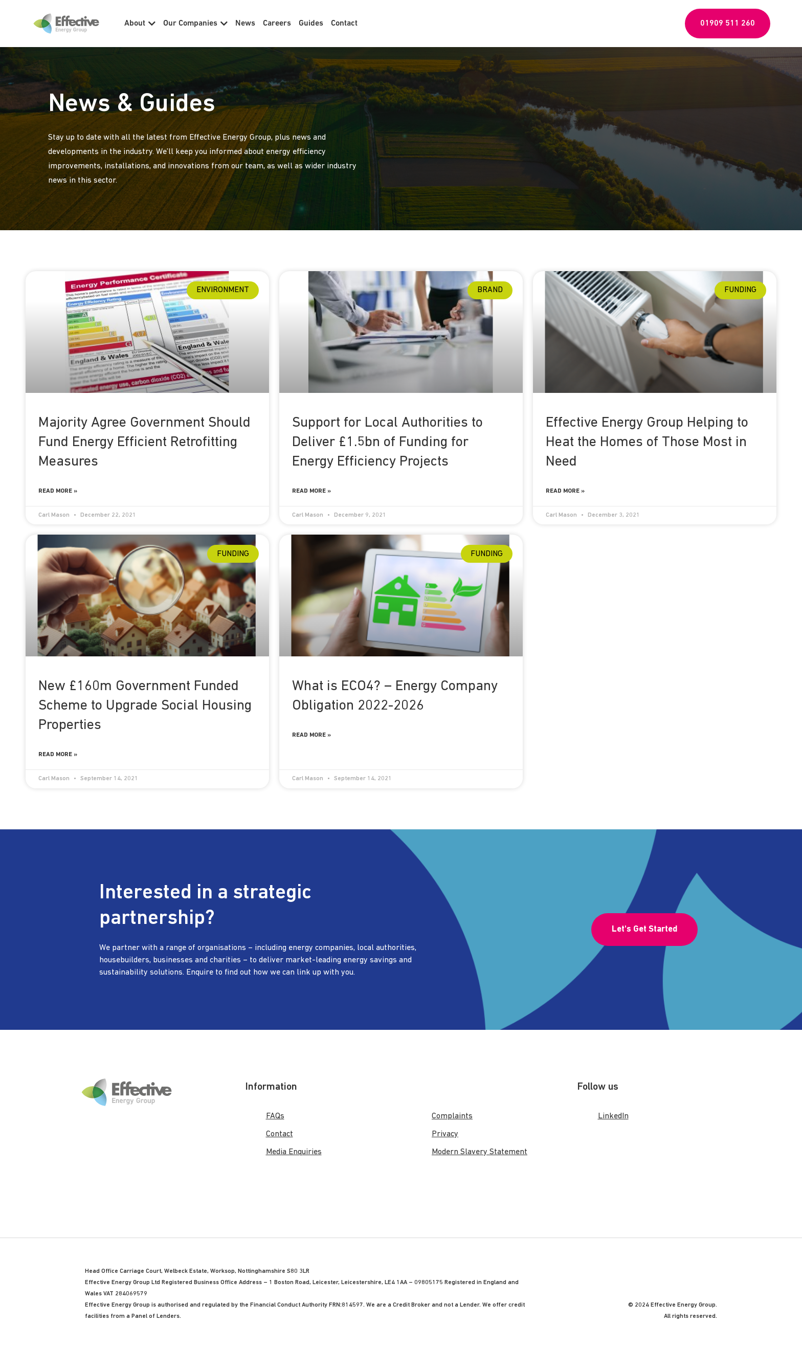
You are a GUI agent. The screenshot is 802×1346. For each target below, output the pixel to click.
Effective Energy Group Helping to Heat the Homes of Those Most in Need (647, 442)
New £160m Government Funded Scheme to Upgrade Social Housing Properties (145, 706)
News (245, 23)
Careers (277, 23)
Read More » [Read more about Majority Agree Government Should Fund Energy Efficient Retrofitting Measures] (57, 491)
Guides (311, 23)
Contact (344, 23)
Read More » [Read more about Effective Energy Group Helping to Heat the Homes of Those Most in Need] (565, 491)
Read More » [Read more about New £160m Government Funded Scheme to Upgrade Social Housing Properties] (57, 755)
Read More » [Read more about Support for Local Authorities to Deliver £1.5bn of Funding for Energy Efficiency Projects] (311, 491)
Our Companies (195, 23)
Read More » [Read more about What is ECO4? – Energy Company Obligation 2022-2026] (311, 735)
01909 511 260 (727, 23)
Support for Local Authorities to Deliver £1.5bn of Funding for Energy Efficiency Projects (387, 442)
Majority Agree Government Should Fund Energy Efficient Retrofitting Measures (144, 442)
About (139, 23)
